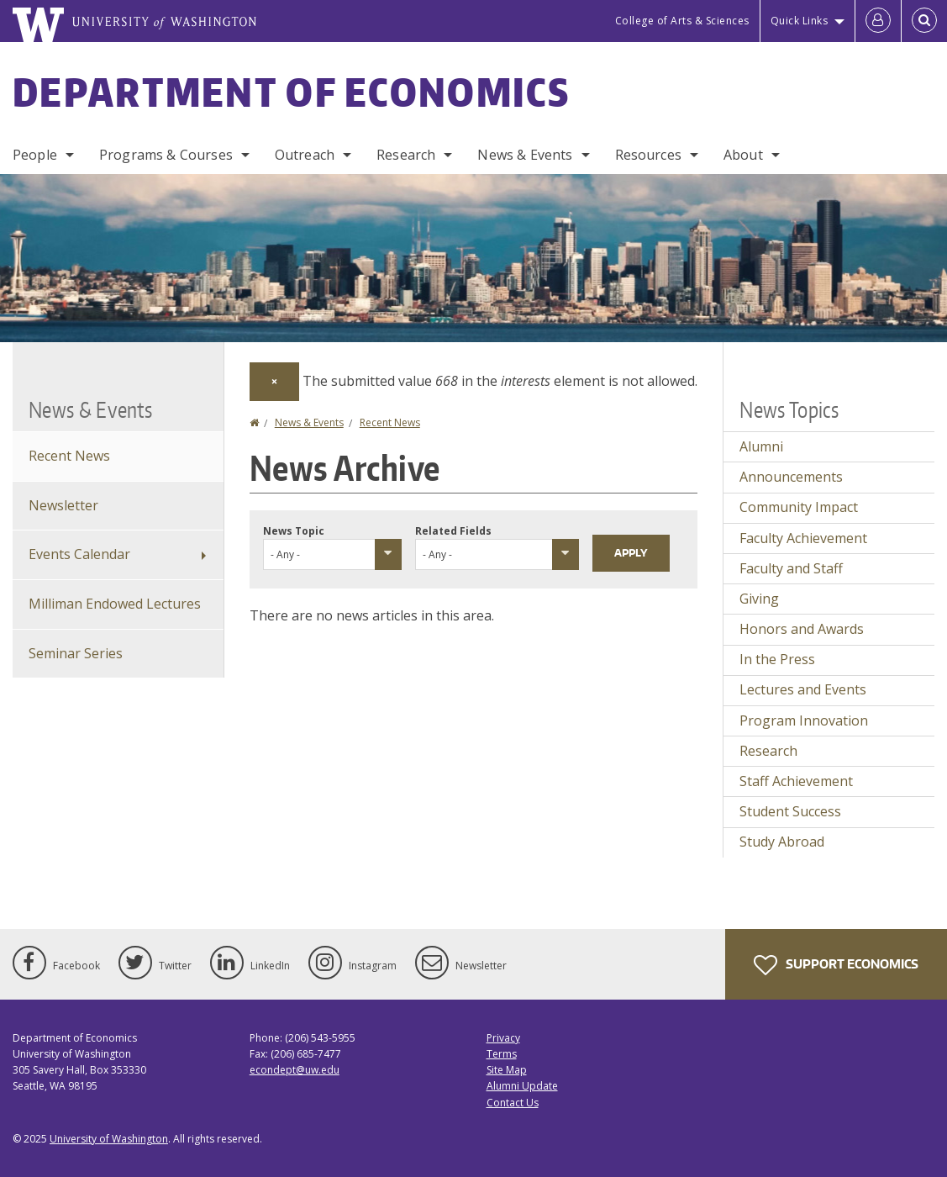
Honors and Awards (801, 629)
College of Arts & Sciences (682, 20)
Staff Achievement (796, 781)
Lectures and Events (802, 689)
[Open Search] (924, 21)
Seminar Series (76, 653)
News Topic (293, 531)
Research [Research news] (768, 751)
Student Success (790, 811)
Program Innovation (803, 720)
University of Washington (109, 1139)
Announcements (791, 476)
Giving (759, 598)
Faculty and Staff (791, 568)
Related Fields (453, 531)
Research (405, 154)
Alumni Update (522, 1086)
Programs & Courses (166, 154)
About (743, 154)
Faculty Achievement (803, 538)
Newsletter (63, 505)
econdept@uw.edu (294, 1070)
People (35, 154)
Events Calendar (79, 554)
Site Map (507, 1070)
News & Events (524, 154)
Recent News (390, 422)
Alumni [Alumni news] (761, 446)
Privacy (503, 1038)
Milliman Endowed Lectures (115, 603)
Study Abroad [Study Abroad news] (781, 841)
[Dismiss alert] (274, 381)
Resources (648, 154)
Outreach (304, 154)
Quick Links (800, 20)
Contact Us (513, 1102)
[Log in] (878, 21)
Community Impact (798, 507)
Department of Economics (291, 91)
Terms (502, 1054)
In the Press (777, 659)
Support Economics (836, 965)
